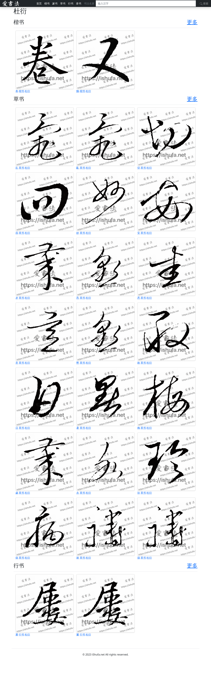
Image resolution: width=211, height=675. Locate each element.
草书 (62, 3)
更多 (192, 21)
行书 (70, 3)
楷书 (47, 3)
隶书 (78, 3)
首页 (39, 3)
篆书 (55, 3)
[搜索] (146, 3)
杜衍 (27, 91)
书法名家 (89, 3)
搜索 (204, 3)
